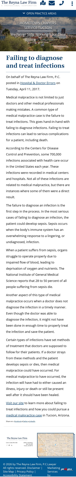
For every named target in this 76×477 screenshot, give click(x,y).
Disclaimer (33, 468)
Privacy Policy (25, 471)
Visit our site (15, 403)
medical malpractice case (24, 415)
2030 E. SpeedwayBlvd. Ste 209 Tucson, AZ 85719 (28, 444)
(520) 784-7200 (13, 442)
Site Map (8, 471)
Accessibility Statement (17, 475)
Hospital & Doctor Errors (38, 83)
